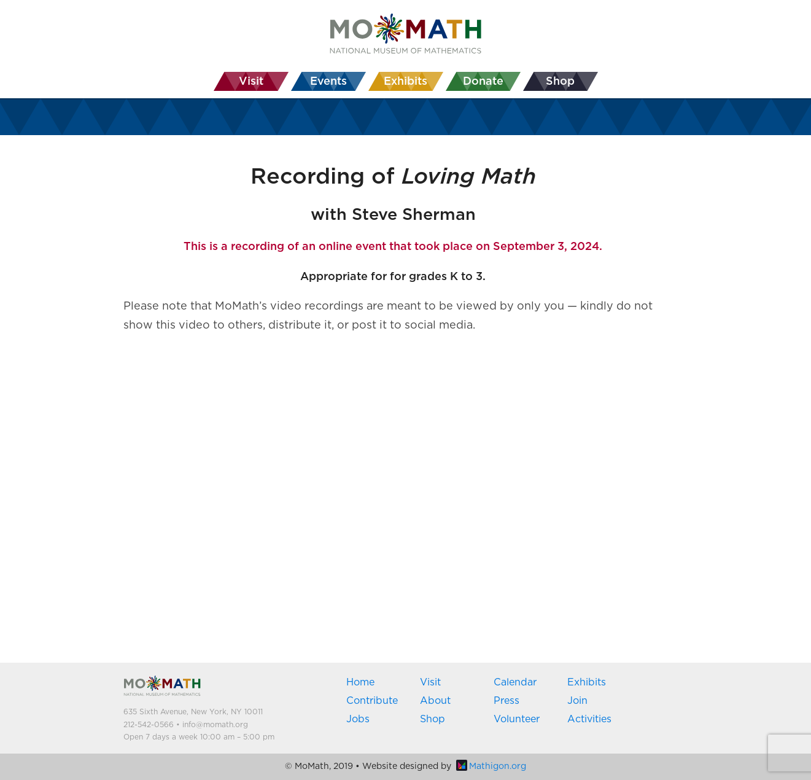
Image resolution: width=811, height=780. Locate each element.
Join (577, 701)
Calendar (515, 682)
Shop (432, 719)
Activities (589, 719)
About (435, 701)
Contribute (372, 701)
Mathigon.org (491, 766)
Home (360, 682)
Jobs (358, 719)
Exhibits (586, 682)
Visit (430, 682)
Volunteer (517, 719)
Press (506, 701)
